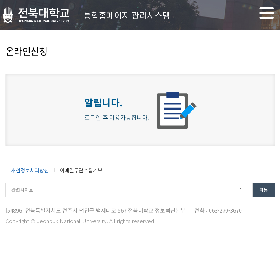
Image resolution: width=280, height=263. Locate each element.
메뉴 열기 (267, 13)
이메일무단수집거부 (81, 170)
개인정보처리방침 (30, 170)
